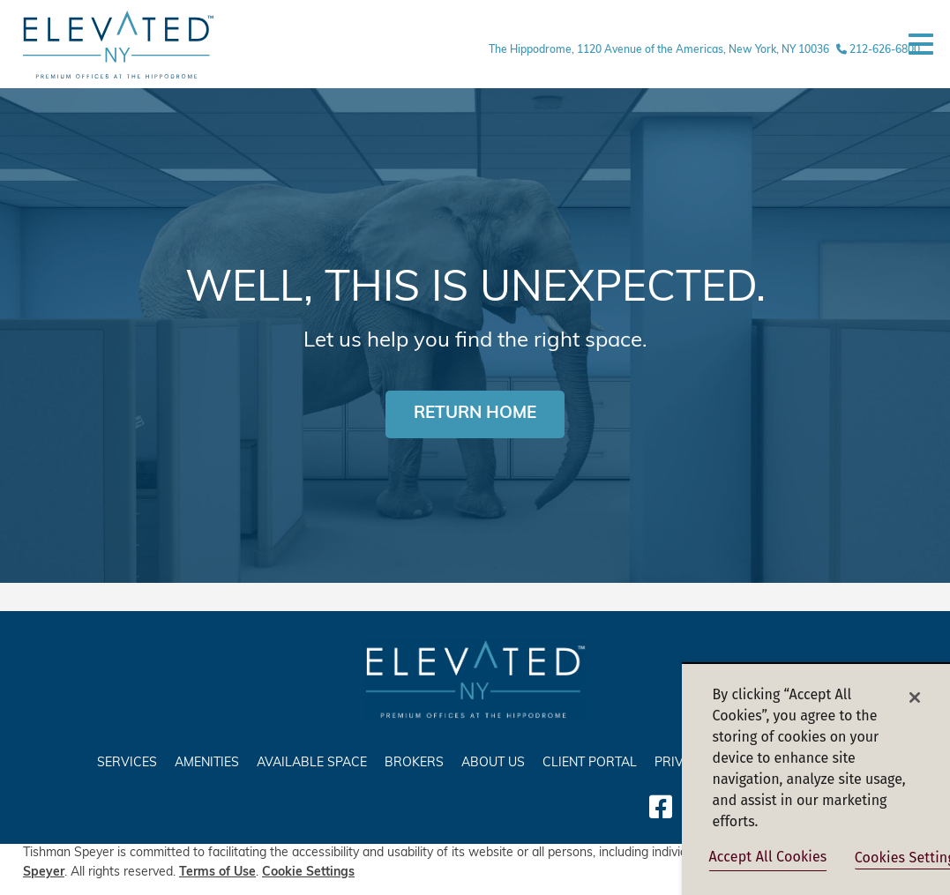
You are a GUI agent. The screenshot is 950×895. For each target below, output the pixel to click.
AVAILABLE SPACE (312, 763)
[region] (816, 778)
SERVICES (127, 763)
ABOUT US (493, 763)
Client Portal (589, 763)
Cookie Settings (308, 872)
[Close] (914, 697)
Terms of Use (217, 872)
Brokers (414, 763)
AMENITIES (207, 763)
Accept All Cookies (768, 856)
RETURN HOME (475, 414)
